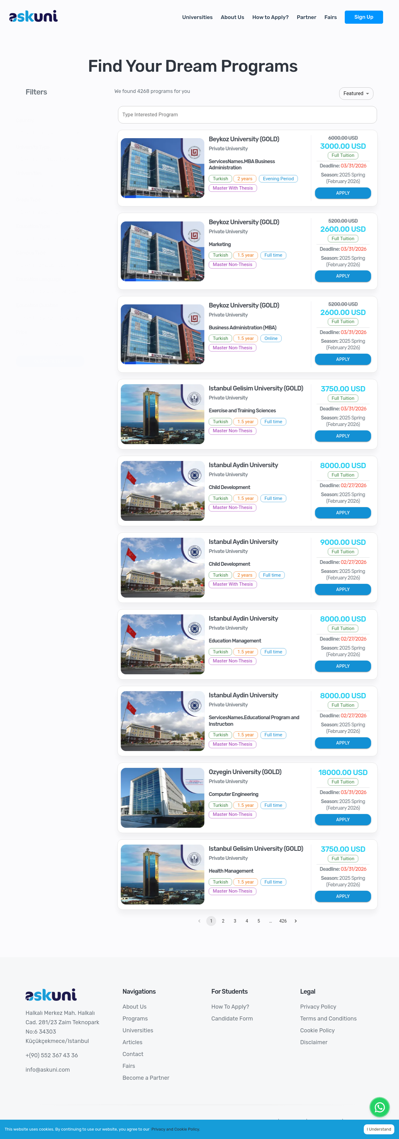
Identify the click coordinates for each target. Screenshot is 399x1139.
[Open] (89, 132)
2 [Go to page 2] (235, 921)
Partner (306, 17)
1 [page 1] (223, 921)
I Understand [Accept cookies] (379, 1129)
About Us (232, 17)
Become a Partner (146, 1077)
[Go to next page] (307, 921)
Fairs (330, 17)
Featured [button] (353, 93)
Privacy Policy (318, 1006)
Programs (135, 1018)
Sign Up (363, 17)
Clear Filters (61, 361)
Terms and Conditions (328, 1018)
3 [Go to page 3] (247, 921)
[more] (387, 13)
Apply (354, 193)
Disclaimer (313, 1042)
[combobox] (56, 132)
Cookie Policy (317, 1030)
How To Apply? (230, 1006)
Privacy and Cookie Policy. (175, 1129)
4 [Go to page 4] (258, 921)
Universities (197, 17)
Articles (132, 1042)
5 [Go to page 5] (270, 921)
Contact (133, 1054)
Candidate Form (232, 1018)
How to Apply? (270, 17)
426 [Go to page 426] (294, 921)
